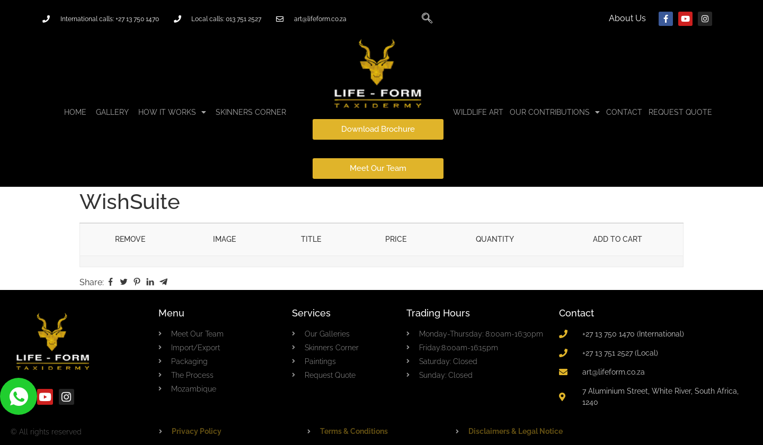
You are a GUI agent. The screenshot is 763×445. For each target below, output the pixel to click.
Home (75, 112)
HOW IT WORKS (172, 112)
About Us (627, 18)
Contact (576, 313)
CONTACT (624, 112)
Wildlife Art (478, 112)
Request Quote (680, 112)
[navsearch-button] (427, 19)
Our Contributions (555, 112)
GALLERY (112, 112)
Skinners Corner (251, 112)
